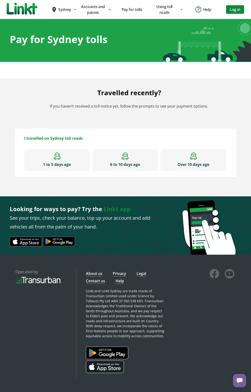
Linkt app (116, 209)
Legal (141, 273)
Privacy (119, 273)
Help (120, 280)
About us (94, 273)
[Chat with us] (239, 380)
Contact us (95, 280)
